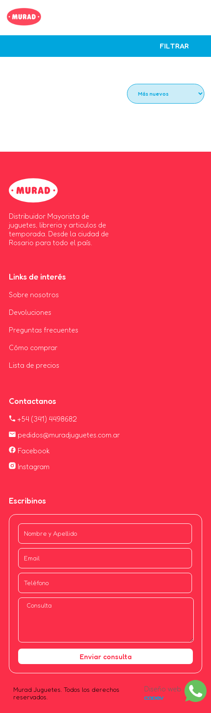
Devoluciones (30, 312)
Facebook (29, 450)
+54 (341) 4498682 (43, 418)
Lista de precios (34, 365)
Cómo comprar (33, 347)
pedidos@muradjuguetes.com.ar (64, 434)
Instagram (29, 466)
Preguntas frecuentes (43, 329)
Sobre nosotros (34, 294)
